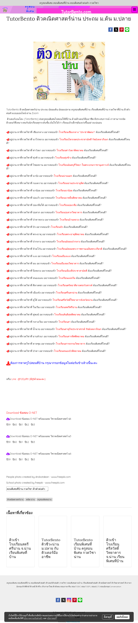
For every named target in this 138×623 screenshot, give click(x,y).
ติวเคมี (32, 586)
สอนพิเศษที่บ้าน (23, 583)
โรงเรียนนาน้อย (64, 190)
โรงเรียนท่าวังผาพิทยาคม (70, 150)
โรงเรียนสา (65, 321)
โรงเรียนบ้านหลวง (70, 219)
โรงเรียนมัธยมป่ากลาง (69, 241)
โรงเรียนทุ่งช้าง (63, 157)
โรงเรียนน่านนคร (63, 175)
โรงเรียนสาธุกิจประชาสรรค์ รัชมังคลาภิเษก (79, 329)
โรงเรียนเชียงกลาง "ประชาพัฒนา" (77, 132)
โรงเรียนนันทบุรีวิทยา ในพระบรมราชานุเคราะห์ (83, 164)
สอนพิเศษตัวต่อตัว (38, 583)
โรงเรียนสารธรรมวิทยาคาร (71, 343)
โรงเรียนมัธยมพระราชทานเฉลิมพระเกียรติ (80, 248)
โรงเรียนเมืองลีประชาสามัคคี (72, 270)
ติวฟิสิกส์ (26, 586)
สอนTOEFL (86, 586)
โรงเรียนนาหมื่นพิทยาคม (69, 197)
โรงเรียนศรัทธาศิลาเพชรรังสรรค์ (75, 285)
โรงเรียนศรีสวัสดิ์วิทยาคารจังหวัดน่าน (73, 299)
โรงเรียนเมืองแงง (61, 256)
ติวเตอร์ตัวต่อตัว (52, 583)
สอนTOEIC (76, 586)
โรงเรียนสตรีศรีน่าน (67, 307)
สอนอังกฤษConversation (110, 586)
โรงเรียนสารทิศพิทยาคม (71, 336)
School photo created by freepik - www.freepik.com (35, 482)
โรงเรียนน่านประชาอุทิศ (71, 183)
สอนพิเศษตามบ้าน (74, 583)
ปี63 (33, 424)
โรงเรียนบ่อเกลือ (68, 205)
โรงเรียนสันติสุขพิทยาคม (67, 314)
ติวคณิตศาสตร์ (105, 583)
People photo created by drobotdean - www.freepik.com (38, 476)
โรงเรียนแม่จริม (67, 278)
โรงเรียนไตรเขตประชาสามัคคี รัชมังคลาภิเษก (84, 139)
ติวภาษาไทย (47, 586)
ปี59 (8, 424)
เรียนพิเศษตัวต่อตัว (91, 583)
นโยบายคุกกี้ (52, 618)
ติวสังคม (56, 586)
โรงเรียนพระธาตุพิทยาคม (71, 234)
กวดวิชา (63, 583)
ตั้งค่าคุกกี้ (108, 617)
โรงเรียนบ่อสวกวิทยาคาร (69, 212)
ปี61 (21, 424)
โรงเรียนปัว (57, 226)
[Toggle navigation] (134, 10)
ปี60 (15, 424)
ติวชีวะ (39, 586)
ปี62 (27, 424)
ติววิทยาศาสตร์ (118, 583)
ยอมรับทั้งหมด (122, 617)
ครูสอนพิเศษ (12, 583)
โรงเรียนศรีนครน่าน (67, 292)
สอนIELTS (96, 586)
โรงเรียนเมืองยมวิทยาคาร (65, 263)
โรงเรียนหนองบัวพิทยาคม (68, 351)
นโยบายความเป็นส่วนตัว (33, 618)
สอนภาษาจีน (65, 586)
